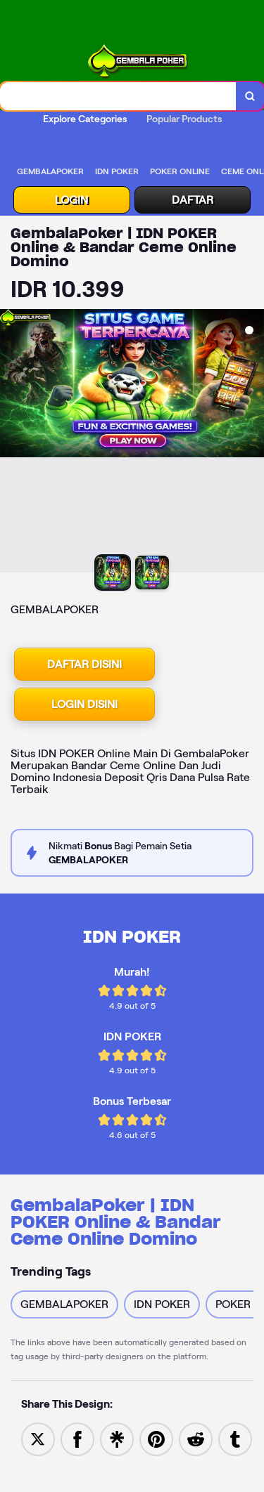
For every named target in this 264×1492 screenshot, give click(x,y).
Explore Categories (85, 118)
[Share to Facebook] (77, 1438)
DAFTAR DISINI (84, 664)
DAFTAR (192, 200)
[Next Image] (252, 442)
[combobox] (118, 96)
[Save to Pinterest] (156, 1438)
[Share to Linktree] (117, 1438)
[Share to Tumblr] (235, 1438)
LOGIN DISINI (84, 704)
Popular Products (184, 118)
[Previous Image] (11, 442)
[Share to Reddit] (196, 1438)
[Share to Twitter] (38, 1438)
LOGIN (71, 200)
